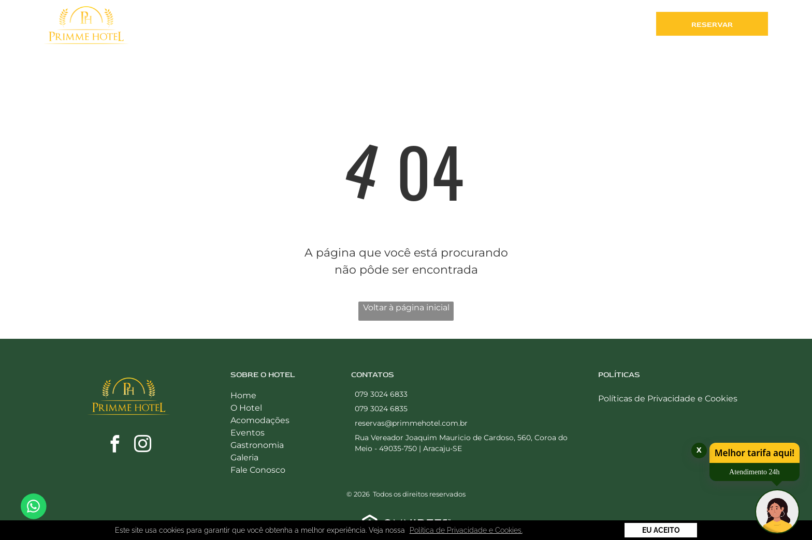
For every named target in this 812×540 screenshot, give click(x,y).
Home (243, 395)
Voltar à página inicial (406, 307)
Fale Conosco (257, 470)
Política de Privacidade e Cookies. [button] (466, 530)
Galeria (244, 457)
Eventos (247, 433)
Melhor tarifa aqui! (754, 453)
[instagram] (143, 445)
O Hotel (246, 408)
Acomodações (259, 420)
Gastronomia (257, 445)
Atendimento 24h (754, 472)
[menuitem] (296, 26)
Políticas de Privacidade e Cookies (667, 398)
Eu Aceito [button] (661, 530)
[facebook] (115, 445)
